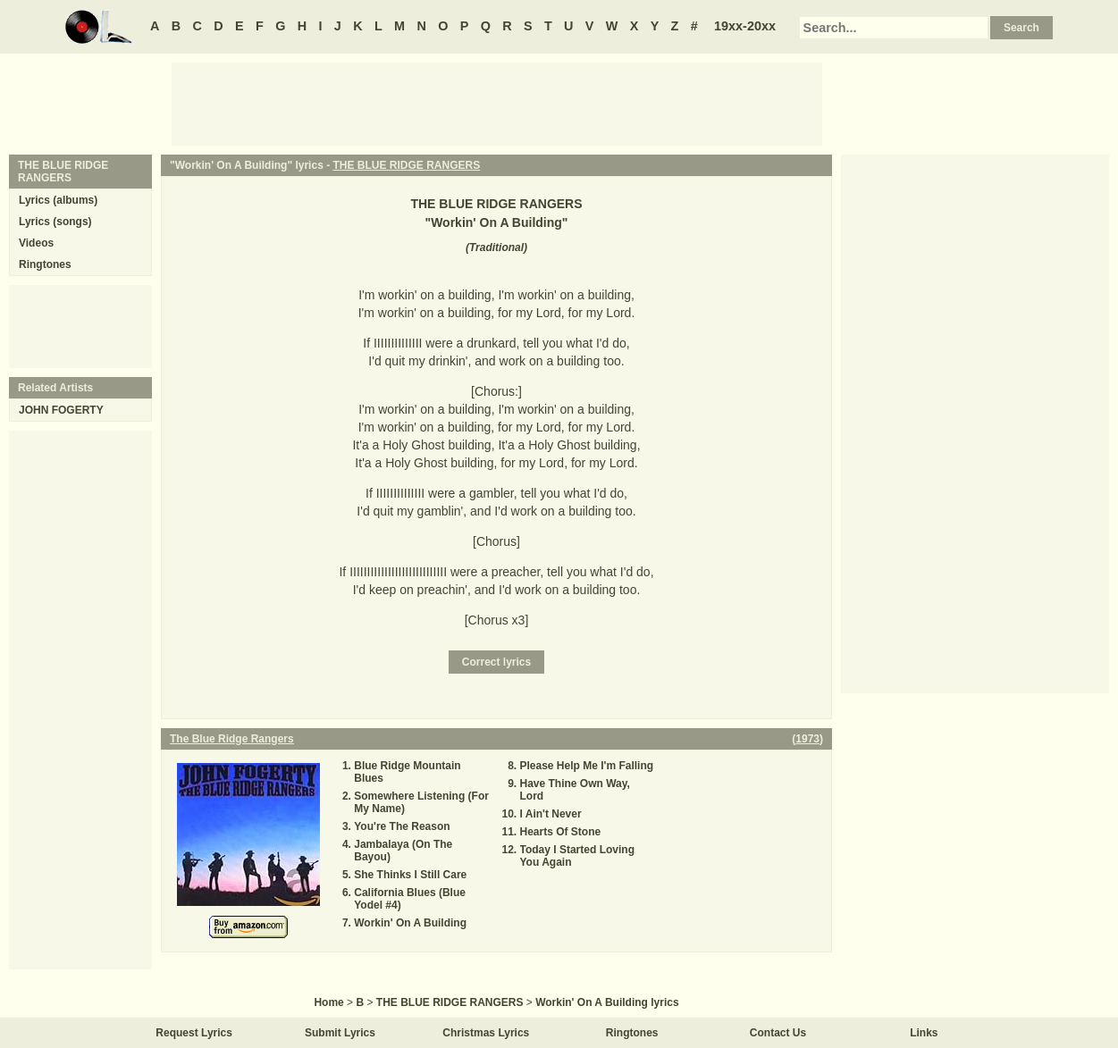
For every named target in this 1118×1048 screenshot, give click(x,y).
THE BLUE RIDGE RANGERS (406, 165)
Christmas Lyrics (485, 1033)
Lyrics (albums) (58, 200)
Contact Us (778, 1033)
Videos (36, 243)
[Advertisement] (497, 103)
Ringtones (45, 264)
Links (923, 1033)
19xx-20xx (745, 26)
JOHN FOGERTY (61, 410)
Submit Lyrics (340, 1033)
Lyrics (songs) (55, 221)
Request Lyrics (194, 1033)
